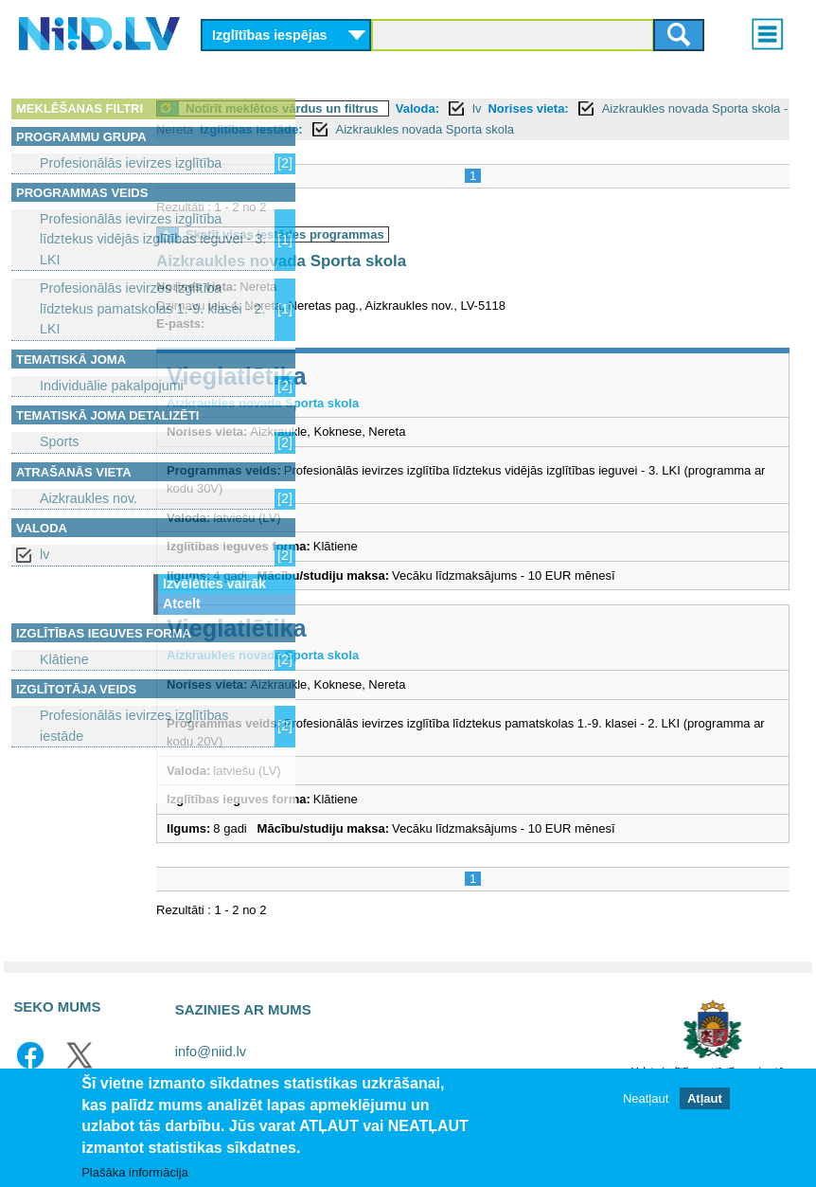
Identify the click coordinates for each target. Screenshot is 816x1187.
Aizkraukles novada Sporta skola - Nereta (489, 129)
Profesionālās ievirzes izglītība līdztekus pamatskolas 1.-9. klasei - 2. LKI (152, 308)
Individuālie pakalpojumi (112, 385)
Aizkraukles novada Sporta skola (479, 150)
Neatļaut (645, 1098)
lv (44, 554)
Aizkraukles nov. (88, 498)
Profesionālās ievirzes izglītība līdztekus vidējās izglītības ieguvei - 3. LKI (153, 239)
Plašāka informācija (134, 1172)
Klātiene (64, 659)
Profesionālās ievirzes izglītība (131, 163)
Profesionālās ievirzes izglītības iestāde (134, 725)
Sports (59, 441)
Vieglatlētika (391, 397)
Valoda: (572, 108)
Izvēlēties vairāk (214, 583)
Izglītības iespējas (270, 35)
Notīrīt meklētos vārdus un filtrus (436, 108)
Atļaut (704, 1098)
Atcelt (182, 603)
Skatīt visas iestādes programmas (439, 255)
